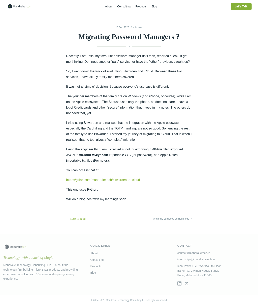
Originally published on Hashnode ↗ (172, 218)
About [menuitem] (109, 6)
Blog (93, 272)
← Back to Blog (76, 218)
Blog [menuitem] (154, 6)
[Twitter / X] (187, 283)
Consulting (97, 259)
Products (96, 266)
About (94, 253)
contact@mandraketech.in (193, 253)
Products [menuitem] (140, 6)
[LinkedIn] (179, 283)
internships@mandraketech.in (196, 259)
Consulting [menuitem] (124, 6)
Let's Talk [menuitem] (241, 6)
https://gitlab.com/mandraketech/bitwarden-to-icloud (103, 180)
